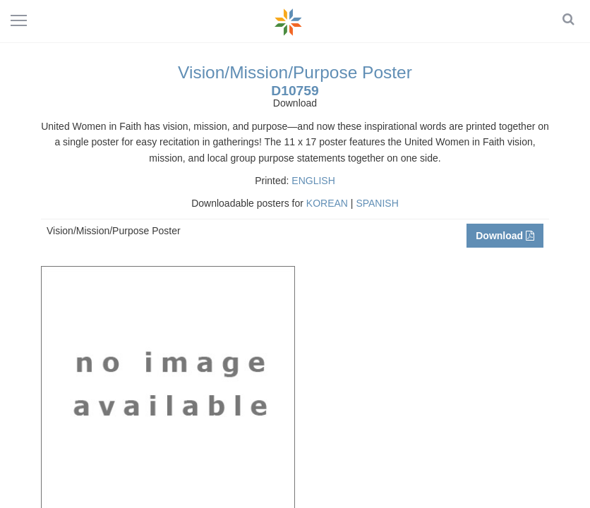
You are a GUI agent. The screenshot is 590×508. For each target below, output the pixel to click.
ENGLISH (313, 180)
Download (505, 235)
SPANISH (377, 203)
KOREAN (327, 203)
